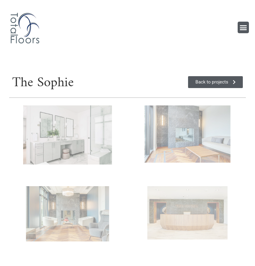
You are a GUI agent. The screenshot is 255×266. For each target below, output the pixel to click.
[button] (243, 27)
